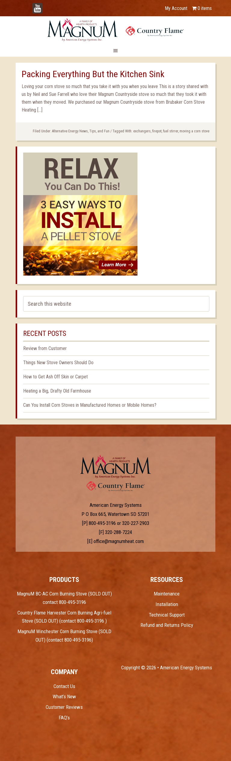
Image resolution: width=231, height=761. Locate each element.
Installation (167, 604)
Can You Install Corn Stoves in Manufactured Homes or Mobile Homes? (89, 405)
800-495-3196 (102, 523)
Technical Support (167, 615)
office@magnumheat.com (119, 541)
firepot (157, 131)
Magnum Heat (115, 29)
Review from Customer (45, 348)
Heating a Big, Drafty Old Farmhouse (57, 391)
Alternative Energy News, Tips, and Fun (80, 131)
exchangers (142, 131)
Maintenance (167, 594)
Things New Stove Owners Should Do (58, 362)
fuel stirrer (170, 131)
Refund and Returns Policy (166, 625)
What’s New (64, 696)
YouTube (46, 5)
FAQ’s (64, 718)
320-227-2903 (135, 523)
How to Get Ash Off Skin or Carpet (55, 377)
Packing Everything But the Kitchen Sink (93, 74)
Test (115, 466)
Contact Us (64, 686)
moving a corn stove (194, 131)
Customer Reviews (64, 707)
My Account (176, 8)
